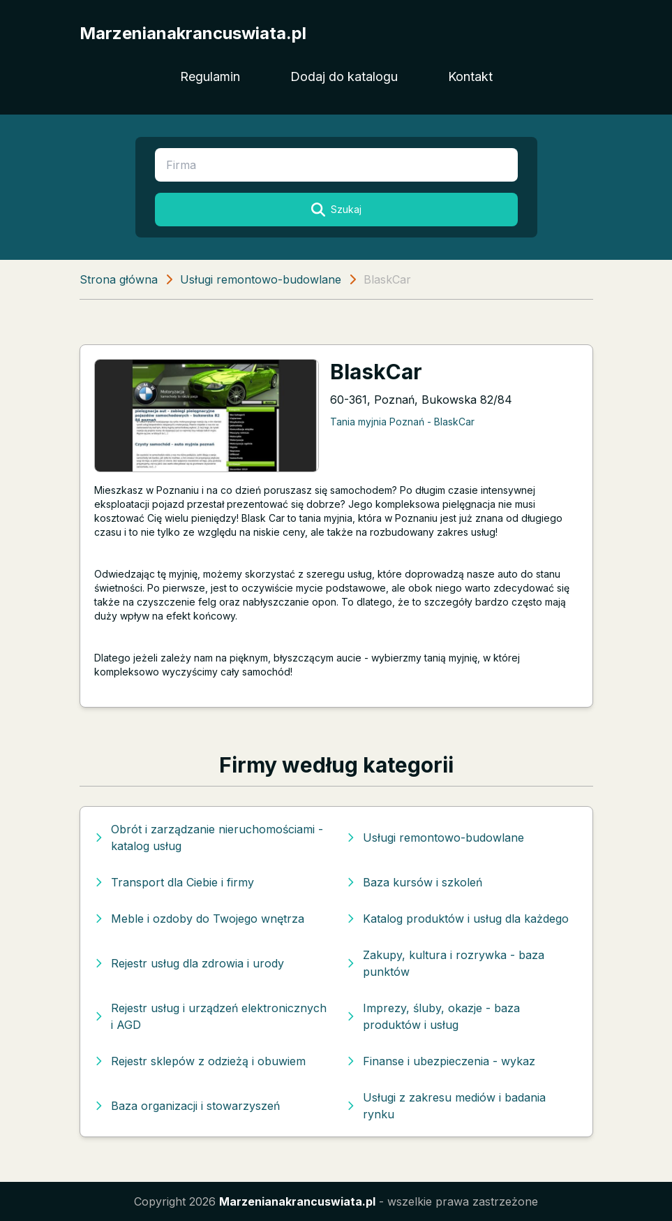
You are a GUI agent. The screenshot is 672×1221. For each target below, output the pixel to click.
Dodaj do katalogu (344, 76)
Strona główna (119, 279)
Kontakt (470, 76)
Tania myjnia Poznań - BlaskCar (402, 421)
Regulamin (210, 76)
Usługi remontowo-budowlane (260, 279)
